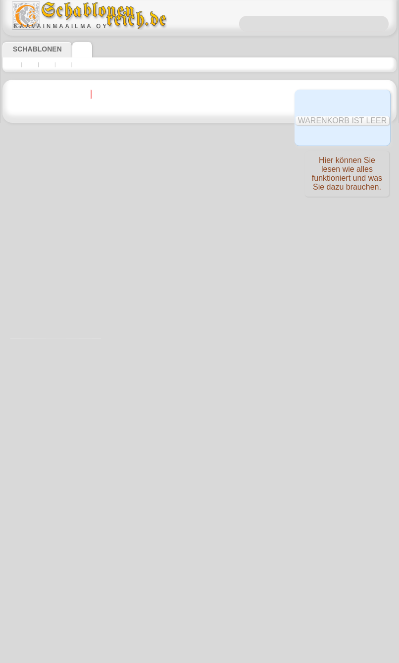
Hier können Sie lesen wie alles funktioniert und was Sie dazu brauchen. (347, 176)
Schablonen (33, 49)
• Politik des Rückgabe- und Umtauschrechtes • (199, 577)
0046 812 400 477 (221, 466)
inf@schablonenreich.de (199, 526)
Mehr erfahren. (279, 655)
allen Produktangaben (213, 158)
